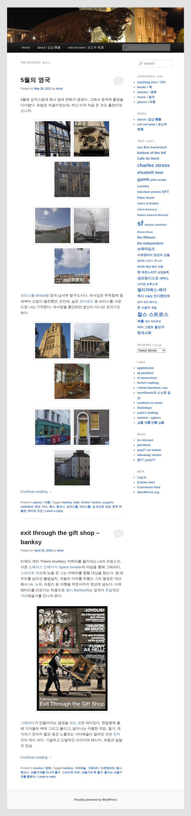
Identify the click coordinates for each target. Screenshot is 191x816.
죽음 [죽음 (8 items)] (154, 307)
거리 (24, 596)
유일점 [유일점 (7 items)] (149, 296)
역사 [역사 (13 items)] (140, 296)
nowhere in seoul (149, 403)
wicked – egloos (149, 417)
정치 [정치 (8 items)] (139, 302)
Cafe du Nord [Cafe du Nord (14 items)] (148, 158)
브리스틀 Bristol (33, 295)
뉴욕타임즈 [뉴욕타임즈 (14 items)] (146, 249)
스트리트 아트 (32, 573)
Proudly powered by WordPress (95, 799)
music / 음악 (146, 97)
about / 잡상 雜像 (49, 47)
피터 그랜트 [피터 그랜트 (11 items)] (145, 327)
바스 (45, 506)
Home (26, 47)
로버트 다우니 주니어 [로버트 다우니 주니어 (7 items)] (149, 260)
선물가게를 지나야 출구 (46, 772)
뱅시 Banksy (76, 590)
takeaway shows (149, 455)
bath (76, 502)
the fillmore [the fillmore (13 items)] (146, 237)
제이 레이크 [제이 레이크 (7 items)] (150, 302)
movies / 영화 (42, 768)
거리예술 (80, 768)
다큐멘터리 (107, 768)
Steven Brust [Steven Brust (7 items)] (145, 232)
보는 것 (75, 723)
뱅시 (52, 506)
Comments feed (148, 487)
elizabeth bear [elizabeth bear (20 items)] (150, 172)
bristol (85, 502)
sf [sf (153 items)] (140, 223)
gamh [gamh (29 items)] (143, 179)
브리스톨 (72, 506)
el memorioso (147, 378)
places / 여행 (41, 502)
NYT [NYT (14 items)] (165, 192)
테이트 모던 (35, 511)
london (96, 502)
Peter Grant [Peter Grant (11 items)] (145, 197)
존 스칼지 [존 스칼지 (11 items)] (143, 307)
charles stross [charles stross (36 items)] (153, 165)
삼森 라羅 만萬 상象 (150, 422)
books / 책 (144, 87)
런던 (37, 506)
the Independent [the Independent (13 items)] (150, 243)
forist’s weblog (148, 383)
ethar (59, 88)
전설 (108, 590)
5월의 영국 (35, 79)
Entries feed (146, 482)
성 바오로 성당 (101, 506)
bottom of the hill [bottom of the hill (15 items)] (151, 153)
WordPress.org (148, 492)
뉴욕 (38, 584)
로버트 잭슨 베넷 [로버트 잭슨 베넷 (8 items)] (147, 266)
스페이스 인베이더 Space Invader (55, 567)
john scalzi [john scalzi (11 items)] (158, 180)
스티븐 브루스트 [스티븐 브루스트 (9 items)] (147, 284)
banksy (67, 502)
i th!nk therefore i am (152, 387)
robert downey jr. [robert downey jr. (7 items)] (147, 209)
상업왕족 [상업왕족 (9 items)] (163, 272)
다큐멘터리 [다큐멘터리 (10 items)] (145, 255)
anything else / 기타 (151, 82)
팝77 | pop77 (146, 460)
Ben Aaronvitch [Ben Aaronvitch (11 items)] (155, 147)
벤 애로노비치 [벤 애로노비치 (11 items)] (147, 272)
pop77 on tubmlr (149, 450)
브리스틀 (85, 506)
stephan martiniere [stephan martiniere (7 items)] (155, 224)
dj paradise (145, 373)
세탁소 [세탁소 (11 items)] (164, 278)
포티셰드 (86, 301)
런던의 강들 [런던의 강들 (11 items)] (162, 255)
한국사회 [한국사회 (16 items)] (144, 333)
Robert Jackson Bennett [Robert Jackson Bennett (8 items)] (152, 215)
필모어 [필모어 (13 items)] (159, 327)
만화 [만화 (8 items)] (160, 266)
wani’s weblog (147, 412)
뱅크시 (60, 506)
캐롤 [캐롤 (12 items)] (140, 321)
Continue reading (36, 491)
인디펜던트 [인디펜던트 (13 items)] (162, 296)
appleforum (145, 368)
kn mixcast (145, 440)
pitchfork (143, 445)
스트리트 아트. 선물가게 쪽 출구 (82, 772)
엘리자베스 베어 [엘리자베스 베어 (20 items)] (151, 290)
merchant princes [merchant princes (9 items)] (149, 192)
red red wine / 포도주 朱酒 (86, 47)
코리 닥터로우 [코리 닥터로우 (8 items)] (153, 321)
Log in (141, 477)
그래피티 (28, 723)
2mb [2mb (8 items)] (140, 147)
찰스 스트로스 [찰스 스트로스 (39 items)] (152, 314)
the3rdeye (144, 408)
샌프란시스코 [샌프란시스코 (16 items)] (147, 278)
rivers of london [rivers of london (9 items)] (148, 203)
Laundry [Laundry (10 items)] (143, 186)
